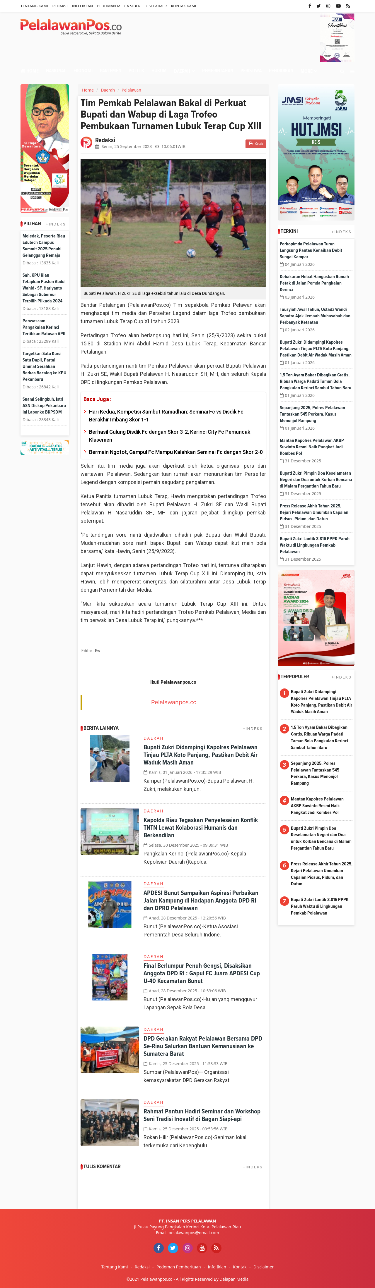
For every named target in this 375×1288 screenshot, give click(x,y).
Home (30, 71)
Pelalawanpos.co (174, 702)
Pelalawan (131, 90)
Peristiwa (251, 70)
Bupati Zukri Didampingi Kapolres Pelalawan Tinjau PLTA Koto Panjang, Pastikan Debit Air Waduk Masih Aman (201, 755)
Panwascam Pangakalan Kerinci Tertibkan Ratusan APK (44, 327)
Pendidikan (281, 70)
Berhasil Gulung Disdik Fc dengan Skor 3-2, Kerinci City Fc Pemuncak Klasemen (169, 436)
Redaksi (59, 5)
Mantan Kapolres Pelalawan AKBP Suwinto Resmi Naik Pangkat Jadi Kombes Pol (312, 447)
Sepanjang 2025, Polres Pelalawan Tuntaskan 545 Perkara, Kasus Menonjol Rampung (312, 414)
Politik (136, 70)
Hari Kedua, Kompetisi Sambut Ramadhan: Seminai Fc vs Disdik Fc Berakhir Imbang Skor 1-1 (166, 416)
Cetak (256, 143)
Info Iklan (82, 5)
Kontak (239, 1267)
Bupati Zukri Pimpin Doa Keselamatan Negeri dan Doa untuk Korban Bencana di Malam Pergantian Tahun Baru (316, 479)
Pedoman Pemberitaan (178, 1267)
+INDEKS (56, 224)
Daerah (108, 90)
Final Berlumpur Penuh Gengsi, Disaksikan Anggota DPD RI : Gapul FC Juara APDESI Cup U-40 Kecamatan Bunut (202, 973)
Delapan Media (233, 1279)
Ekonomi (83, 70)
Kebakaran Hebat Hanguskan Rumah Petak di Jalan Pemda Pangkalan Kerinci (314, 283)
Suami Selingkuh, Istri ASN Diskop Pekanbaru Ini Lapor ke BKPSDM (44, 405)
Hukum (159, 70)
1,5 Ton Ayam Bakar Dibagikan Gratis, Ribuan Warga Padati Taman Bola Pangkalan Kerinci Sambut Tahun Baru (315, 381)
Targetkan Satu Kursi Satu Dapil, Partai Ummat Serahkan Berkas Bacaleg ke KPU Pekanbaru (45, 366)
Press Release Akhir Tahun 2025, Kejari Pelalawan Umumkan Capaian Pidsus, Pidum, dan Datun (314, 512)
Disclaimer (155, 5)
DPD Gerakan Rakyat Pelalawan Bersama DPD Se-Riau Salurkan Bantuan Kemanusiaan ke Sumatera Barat (203, 1046)
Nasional (56, 70)
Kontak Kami (183, 5)
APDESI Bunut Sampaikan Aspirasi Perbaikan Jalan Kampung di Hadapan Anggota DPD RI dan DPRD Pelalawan (201, 901)
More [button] (307, 71)
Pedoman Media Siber (118, 5)
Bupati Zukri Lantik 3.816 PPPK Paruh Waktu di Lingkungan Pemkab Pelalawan (315, 545)
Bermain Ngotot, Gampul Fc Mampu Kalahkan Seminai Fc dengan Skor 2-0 (176, 452)
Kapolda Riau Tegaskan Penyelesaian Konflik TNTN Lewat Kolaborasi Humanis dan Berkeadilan (201, 828)
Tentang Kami (34, 5)
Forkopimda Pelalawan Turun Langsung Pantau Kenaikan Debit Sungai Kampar (311, 250)
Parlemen (110, 70)
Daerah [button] (182, 71)
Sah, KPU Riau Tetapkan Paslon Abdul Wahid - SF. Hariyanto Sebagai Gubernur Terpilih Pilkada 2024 (44, 288)
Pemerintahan (217, 70)
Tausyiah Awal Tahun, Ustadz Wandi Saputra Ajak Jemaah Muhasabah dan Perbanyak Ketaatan (315, 316)
